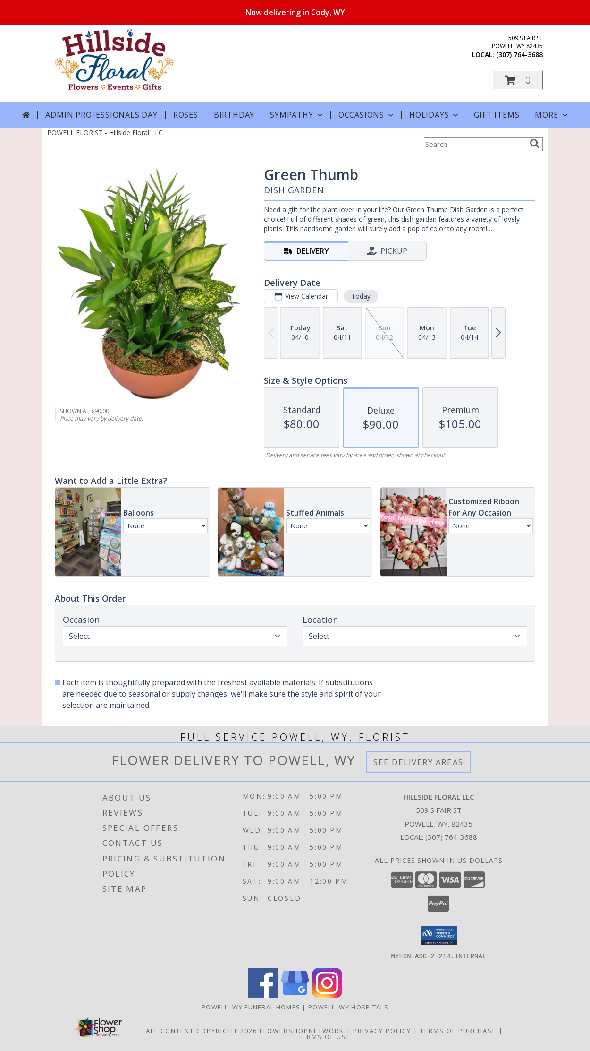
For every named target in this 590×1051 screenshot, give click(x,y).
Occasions (367, 115)
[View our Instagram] (327, 995)
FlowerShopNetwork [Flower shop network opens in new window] (302, 1030)
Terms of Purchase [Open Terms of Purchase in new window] (458, 1030)
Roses (185, 115)
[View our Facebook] (263, 995)
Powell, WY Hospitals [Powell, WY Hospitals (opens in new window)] (348, 1006)
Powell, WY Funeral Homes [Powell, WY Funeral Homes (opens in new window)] (251, 1006)
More (552, 115)
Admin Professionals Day (101, 115)
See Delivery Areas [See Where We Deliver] (418, 762)
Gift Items (496, 115)
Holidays (434, 115)
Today (361, 296)
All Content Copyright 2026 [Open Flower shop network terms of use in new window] (201, 1030)
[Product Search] (474, 144)
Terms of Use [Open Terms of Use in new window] (324, 1036)
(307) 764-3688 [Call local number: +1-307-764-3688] (519, 54)
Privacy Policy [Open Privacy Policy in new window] (382, 1030)
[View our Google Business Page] (295, 995)
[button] (518, 80)
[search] (534, 143)
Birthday (234, 115)
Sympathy (297, 115)
